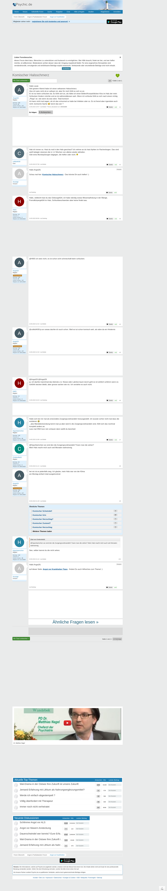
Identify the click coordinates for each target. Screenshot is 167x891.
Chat (68, 12)
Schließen (66, 68)
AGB (78, 877)
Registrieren (105, 12)
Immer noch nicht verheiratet (35, 806)
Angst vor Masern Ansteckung (35, 828)
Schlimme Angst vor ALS (32, 822)
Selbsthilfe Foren (37, 12)
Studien (91, 12)
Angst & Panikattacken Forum (37, 855)
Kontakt (35, 877)
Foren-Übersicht (19, 855)
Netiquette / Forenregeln (88, 877)
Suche (49, 12)
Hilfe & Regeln (79, 12)
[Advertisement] (75, 604)
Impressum (49, 877)
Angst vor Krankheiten (57, 855)
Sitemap (99, 877)
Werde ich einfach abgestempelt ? (37, 795)
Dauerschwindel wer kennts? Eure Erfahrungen (44, 833)
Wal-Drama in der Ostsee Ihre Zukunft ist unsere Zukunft (49, 784)
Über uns (42, 877)
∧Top (162, 888)
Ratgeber (59, 12)
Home (16, 12)
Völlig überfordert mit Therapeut (36, 801)
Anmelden (117, 12)
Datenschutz (58, 877)
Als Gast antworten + (21, 80)
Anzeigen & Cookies (69, 877)
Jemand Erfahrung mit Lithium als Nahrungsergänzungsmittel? (52, 789)
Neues (25, 12)
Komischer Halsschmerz (30, 75)
